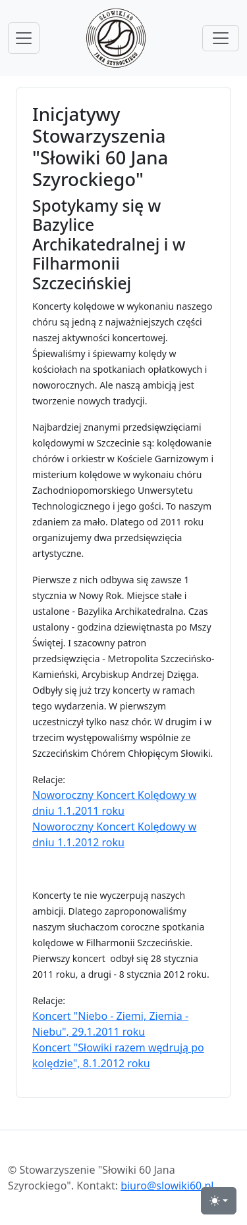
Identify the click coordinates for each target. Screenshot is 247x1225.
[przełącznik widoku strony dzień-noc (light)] (218, 1200)
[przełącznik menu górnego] (220, 38)
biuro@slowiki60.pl (167, 1185)
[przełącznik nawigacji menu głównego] (24, 38)
